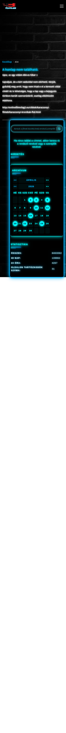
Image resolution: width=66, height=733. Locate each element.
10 (36, 208)
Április (31, 180)
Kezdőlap (7, 61)
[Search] (59, 128)
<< (15, 180)
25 (41, 223)
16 (30, 215)
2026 (31, 186)
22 (24, 223)
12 (47, 208)
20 (15, 223)
